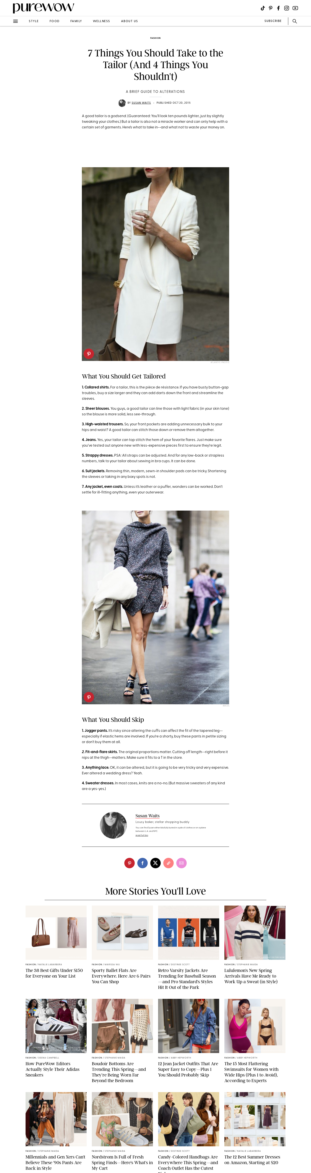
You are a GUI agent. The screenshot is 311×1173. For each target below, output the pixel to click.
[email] (181, 863)
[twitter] (155, 863)
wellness (101, 21)
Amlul (226, 706)
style (34, 21)
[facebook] (142, 863)
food (55, 21)
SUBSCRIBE (273, 21)
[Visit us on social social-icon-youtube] (295, 8)
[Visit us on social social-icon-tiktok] (263, 8)
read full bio (142, 835)
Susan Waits (141, 103)
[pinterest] (89, 354)
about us (129, 21)
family (76, 21)
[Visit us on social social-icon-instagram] (286, 8)
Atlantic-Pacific (220, 363)
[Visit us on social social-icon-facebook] (278, 8)
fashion (155, 38)
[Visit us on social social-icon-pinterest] (270, 8)
